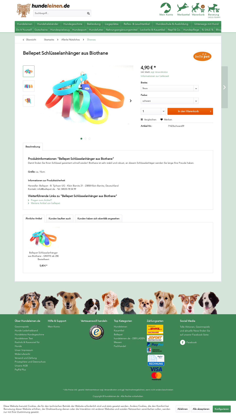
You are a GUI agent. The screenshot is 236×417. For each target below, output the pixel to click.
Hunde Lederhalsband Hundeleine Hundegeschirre (29, 332)
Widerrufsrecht (22, 353)
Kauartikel (119, 330)
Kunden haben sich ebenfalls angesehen (98, 218)
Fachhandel (120, 346)
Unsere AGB (21, 365)
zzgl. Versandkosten (159, 72)
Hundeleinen (120, 326)
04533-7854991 (214, 16)
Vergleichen (148, 119)
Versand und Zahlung (26, 357)
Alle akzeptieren (201, 408)
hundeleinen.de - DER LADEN (129, 338)
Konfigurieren (222, 408)
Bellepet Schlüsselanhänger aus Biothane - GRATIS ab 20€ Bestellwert (43, 256)
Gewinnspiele (22, 326)
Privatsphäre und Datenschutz (30, 361)
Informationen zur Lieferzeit (155, 76)
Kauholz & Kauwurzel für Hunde (27, 344)
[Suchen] (88, 13)
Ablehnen (182, 408)
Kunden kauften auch (60, 218)
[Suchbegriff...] (62, 13)
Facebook (188, 342)
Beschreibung (33, 146)
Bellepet (118, 334)
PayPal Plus (20, 369)
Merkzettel (183, 14)
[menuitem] (62, 13)
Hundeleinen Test (24, 338)
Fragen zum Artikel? (40, 200)
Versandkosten (110, 389)
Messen (118, 342)
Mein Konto (166, 14)
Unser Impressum (24, 350)
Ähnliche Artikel (34, 218)
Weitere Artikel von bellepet (44, 203)
